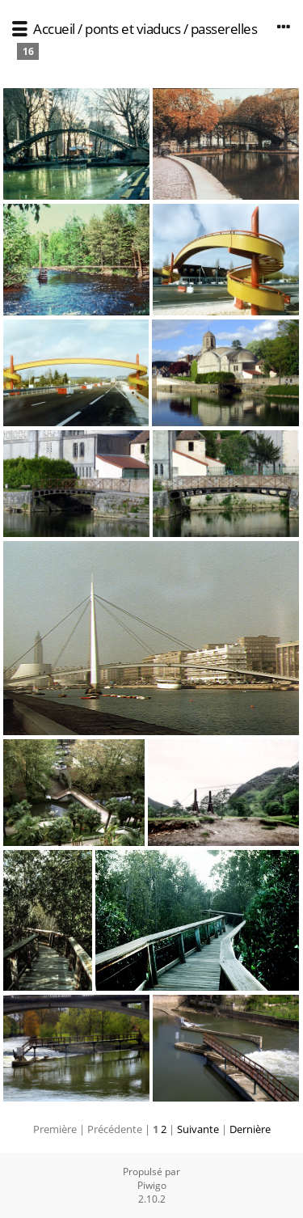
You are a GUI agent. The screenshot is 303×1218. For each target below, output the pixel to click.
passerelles (224, 28)
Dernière (250, 1129)
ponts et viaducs (132, 28)
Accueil (54, 28)
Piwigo (151, 1185)
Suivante (198, 1129)
